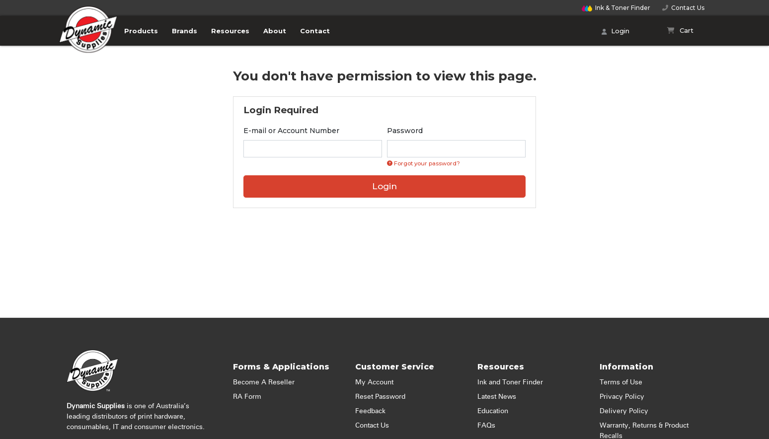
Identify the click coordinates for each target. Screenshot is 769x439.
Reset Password (380, 396)
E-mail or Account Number (291, 130)
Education (492, 411)
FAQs (486, 425)
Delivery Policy (624, 411)
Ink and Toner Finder (510, 382)
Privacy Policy (622, 396)
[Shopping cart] (680, 31)
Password (405, 130)
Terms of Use (621, 382)
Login (615, 32)
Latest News (496, 396)
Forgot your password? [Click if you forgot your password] (423, 163)
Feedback (370, 411)
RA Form (247, 396)
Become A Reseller (264, 382)
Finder (616, 7)
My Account (374, 382)
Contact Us (683, 7)
